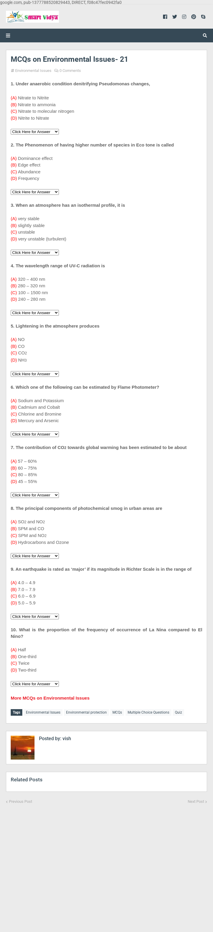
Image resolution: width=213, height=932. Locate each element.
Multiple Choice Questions (148, 712)
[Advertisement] (106, 864)
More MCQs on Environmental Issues (50, 697)
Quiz (178, 712)
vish (66, 738)
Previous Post (20, 801)
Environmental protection (86, 712)
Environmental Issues (33, 70)
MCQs (117, 712)
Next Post (196, 801)
